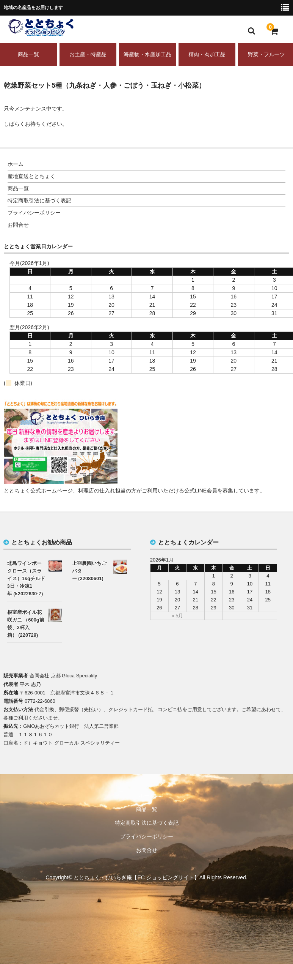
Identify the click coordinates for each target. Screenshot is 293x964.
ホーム (16, 164)
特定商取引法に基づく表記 (39, 200)
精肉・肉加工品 (207, 54)
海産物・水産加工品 (147, 54)
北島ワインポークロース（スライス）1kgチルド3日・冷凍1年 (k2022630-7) (26, 578)
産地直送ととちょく (31, 176)
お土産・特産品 (88, 54)
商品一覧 (28, 54)
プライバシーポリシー (34, 213)
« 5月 (177, 615)
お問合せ (18, 225)
